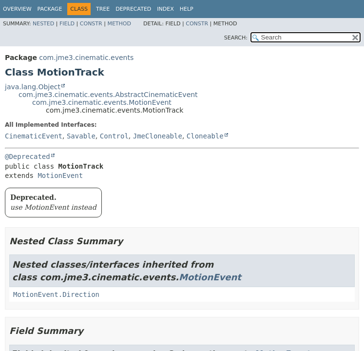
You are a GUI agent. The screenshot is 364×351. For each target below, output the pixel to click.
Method (119, 23)
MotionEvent (60, 175)
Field (67, 23)
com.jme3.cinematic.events (86, 57)
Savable (81, 136)
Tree (103, 9)
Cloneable (205, 136)
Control (114, 136)
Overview (17, 9)
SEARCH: (236, 38)
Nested (43, 23)
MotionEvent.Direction (56, 294)
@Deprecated (27, 156)
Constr (91, 23)
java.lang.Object (32, 87)
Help (186, 9)
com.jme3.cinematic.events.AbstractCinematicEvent (108, 94)
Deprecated (133, 9)
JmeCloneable (157, 136)
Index (165, 9)
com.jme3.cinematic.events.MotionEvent (102, 102)
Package (50, 9)
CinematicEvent (33, 136)
